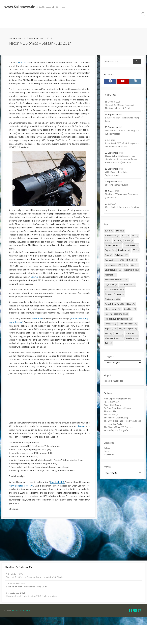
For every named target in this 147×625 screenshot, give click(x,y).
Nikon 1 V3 (39, 340)
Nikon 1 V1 (22, 62)
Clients (133, 17)
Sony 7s (65, 292)
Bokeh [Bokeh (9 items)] (129, 241)
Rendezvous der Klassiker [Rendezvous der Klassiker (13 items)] (118, 320)
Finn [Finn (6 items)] (108, 256)
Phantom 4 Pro (110, 413)
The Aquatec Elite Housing (116, 419)
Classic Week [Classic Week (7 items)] (131, 246)
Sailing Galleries (19, 17)
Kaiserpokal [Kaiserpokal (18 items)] (131, 271)
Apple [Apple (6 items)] (118, 241)
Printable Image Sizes (113, 382)
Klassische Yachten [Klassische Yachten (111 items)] (116, 280)
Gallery (107, 449)
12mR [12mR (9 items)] (109, 231)
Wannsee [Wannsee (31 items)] (132, 334)
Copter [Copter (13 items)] (110, 251)
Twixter (16, 462)
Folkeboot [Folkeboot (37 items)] (121, 256)
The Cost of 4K (59, 524)
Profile (6, 24)
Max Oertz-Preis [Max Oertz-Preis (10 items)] (114, 290)
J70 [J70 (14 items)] (134, 266)
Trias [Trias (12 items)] (118, 334)
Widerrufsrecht (82, 17)
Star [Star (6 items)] (108, 334)
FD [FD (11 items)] (136, 251)
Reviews (66, 17)
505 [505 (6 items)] (108, 241)
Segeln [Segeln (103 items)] (111, 329)
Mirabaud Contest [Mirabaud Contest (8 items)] (114, 295)
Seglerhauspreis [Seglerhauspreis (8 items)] (128, 329)
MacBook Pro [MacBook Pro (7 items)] (127, 285)
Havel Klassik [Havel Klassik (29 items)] (113, 266)
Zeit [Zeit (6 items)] (108, 344)
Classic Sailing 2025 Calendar (44, 17)
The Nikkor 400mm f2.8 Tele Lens (118, 428)
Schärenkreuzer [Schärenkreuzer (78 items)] (127, 324)
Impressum (97, 17)
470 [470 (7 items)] (135, 236)
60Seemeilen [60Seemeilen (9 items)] (112, 236)
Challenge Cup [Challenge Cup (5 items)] (113, 246)
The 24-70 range (111, 416)
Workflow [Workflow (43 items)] (131, 339)
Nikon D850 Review (112, 406)
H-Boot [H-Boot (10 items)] (131, 261)
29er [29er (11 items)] (120, 231)
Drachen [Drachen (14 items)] (124, 251)
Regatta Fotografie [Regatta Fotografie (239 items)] (116, 315)
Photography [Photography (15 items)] (113, 310)
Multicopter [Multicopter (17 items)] (112, 300)
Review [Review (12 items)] (110, 324)
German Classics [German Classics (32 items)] (114, 261)
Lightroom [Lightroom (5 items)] (111, 285)
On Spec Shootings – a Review (117, 410)
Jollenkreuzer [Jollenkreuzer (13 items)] (113, 271)
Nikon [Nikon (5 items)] (130, 305)
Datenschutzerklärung (116, 17)
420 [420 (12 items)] (125, 236)
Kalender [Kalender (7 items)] (110, 275)
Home (6, 17)
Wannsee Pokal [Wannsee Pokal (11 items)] (114, 339)
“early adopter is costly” (23, 528)
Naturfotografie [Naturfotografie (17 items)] (114, 305)
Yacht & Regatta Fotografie (116, 431)
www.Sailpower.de (21, 618)
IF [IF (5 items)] (125, 266)
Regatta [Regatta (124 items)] (130, 310)
